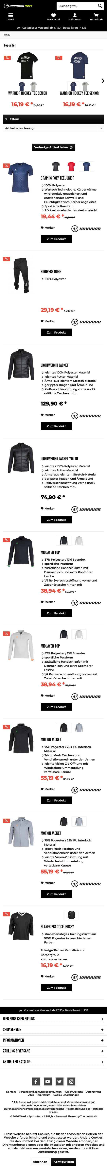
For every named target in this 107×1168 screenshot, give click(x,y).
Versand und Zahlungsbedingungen (40, 1091)
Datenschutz (93, 1091)
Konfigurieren (64, 1162)
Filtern (12, 119)
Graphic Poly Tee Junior (57, 178)
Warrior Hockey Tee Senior (27, 93)
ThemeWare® (88, 1116)
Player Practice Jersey (57, 927)
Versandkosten (76, 1102)
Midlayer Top (50, 553)
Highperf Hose (51, 272)
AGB (31, 1094)
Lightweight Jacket (54, 366)
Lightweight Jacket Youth (59, 459)
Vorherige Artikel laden (53, 146)
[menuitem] (10, 17)
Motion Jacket (51, 740)
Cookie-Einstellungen (66, 1094)
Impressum (43, 1094)
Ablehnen (40, 1162)
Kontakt (11, 1091)
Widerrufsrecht (73, 1091)
